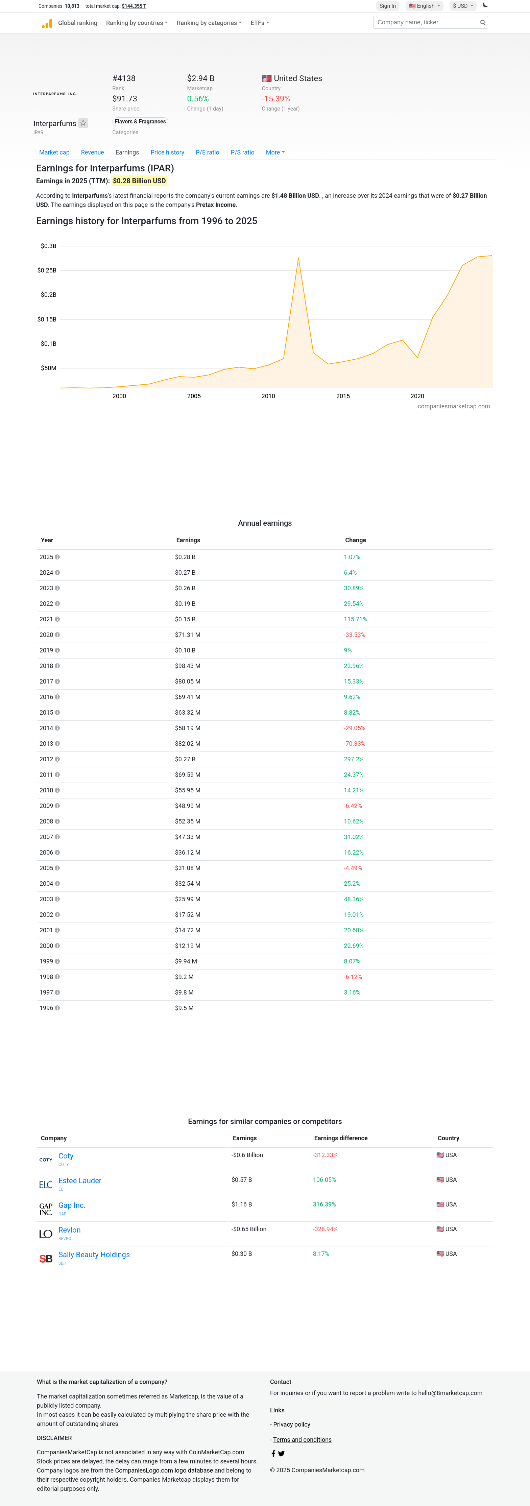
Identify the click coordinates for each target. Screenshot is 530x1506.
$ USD (461, 6)
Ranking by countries (134, 22)
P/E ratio (207, 152)
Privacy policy (291, 1424)
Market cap (54, 152)
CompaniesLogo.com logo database (164, 1470)
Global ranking (77, 22)
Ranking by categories (207, 22)
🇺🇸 (422, 6)
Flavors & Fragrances (140, 121)
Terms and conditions (302, 1439)
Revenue (92, 152)
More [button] (273, 152)
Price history (168, 152)
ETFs (258, 22)
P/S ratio (243, 152)
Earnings (127, 152)
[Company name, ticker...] (430, 22)
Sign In (388, 6)
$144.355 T (134, 6)
